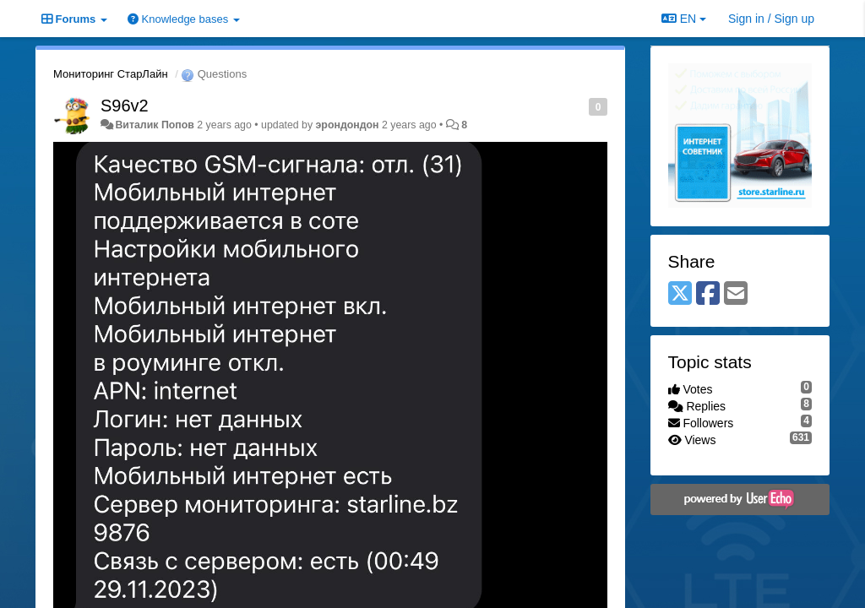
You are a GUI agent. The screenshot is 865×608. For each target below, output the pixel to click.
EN (683, 18)
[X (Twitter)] (680, 294)
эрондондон (347, 125)
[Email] (736, 294)
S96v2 (125, 105)
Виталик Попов (154, 125)
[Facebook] (708, 294)
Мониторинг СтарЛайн (110, 74)
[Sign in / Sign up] (771, 18)
